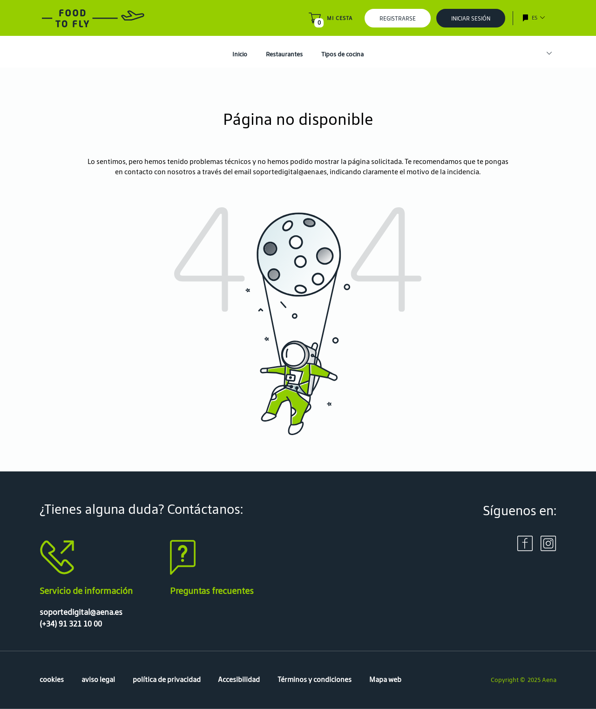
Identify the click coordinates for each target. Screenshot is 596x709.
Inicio (239, 54)
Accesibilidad (239, 679)
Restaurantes (284, 54)
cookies (52, 679)
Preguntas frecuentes (212, 590)
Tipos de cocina (342, 54)
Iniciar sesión (470, 18)
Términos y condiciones (315, 679)
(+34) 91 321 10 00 (71, 624)
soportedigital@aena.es (290, 171)
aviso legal (98, 679)
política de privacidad (167, 679)
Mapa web (385, 679)
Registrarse (397, 18)
